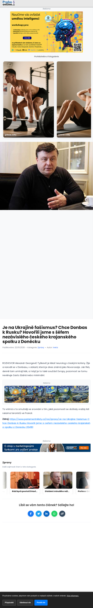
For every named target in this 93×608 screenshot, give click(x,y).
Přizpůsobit (9, 603)
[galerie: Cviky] (28, 99)
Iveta (55, 347)
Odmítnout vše (25, 603)
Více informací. (73, 596)
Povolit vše (41, 603)
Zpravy (41, 347)
